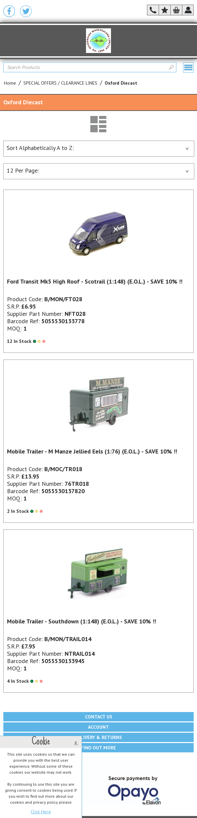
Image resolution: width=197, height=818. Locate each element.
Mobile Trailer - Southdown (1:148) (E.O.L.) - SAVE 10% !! (81, 621)
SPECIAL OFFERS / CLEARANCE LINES (60, 83)
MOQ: (14, 328)
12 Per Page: (98, 170)
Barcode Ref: (23, 321)
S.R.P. (13, 306)
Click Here (41, 812)
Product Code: (25, 299)
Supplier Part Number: (35, 314)
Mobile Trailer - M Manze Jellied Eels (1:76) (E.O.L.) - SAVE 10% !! (92, 451)
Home (10, 83)
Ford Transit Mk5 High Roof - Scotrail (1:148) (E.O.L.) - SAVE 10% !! (94, 281)
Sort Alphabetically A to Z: (98, 148)
